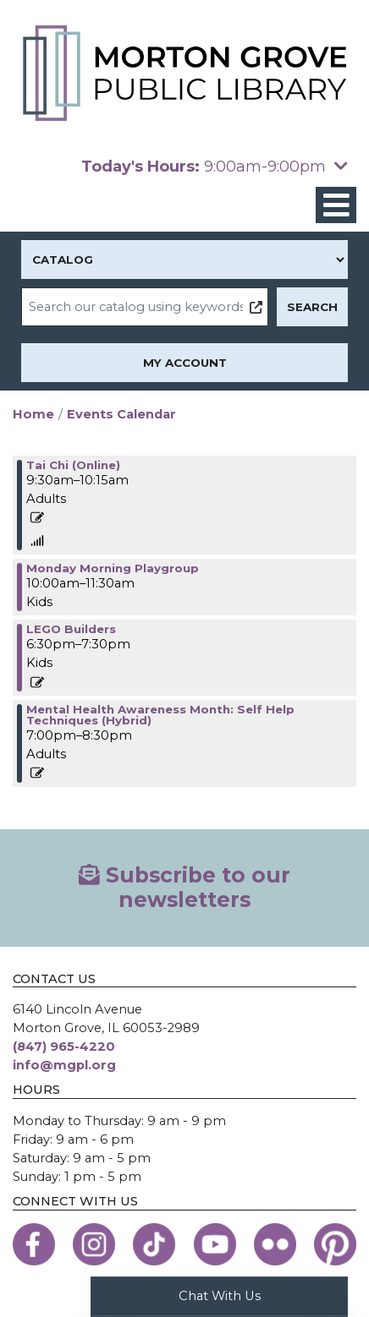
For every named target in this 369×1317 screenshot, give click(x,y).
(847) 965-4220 (64, 1046)
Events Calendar (121, 414)
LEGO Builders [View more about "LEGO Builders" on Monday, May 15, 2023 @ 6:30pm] (71, 629)
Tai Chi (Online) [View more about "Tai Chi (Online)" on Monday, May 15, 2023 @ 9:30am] (73, 465)
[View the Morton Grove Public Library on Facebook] (34, 1244)
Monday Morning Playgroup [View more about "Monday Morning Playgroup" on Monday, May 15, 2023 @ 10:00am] (112, 568)
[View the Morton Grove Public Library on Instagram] (94, 1244)
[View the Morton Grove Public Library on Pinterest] (335, 1244)
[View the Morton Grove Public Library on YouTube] (215, 1244)
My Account (185, 362)
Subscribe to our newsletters (184, 887)
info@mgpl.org (64, 1065)
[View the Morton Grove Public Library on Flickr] (275, 1244)
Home (33, 414)
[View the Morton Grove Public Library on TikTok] (154, 1244)
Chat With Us (220, 1295)
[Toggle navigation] (336, 205)
